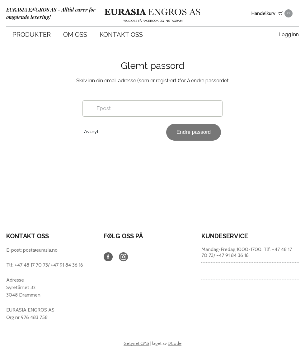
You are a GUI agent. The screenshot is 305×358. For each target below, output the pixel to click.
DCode (174, 343)
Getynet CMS (136, 343)
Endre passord (193, 132)
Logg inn (289, 34)
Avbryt (91, 131)
